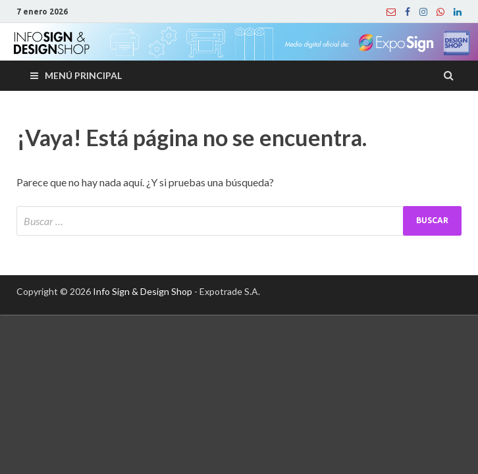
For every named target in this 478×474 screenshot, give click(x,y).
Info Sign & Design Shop (142, 291)
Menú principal (83, 75)
